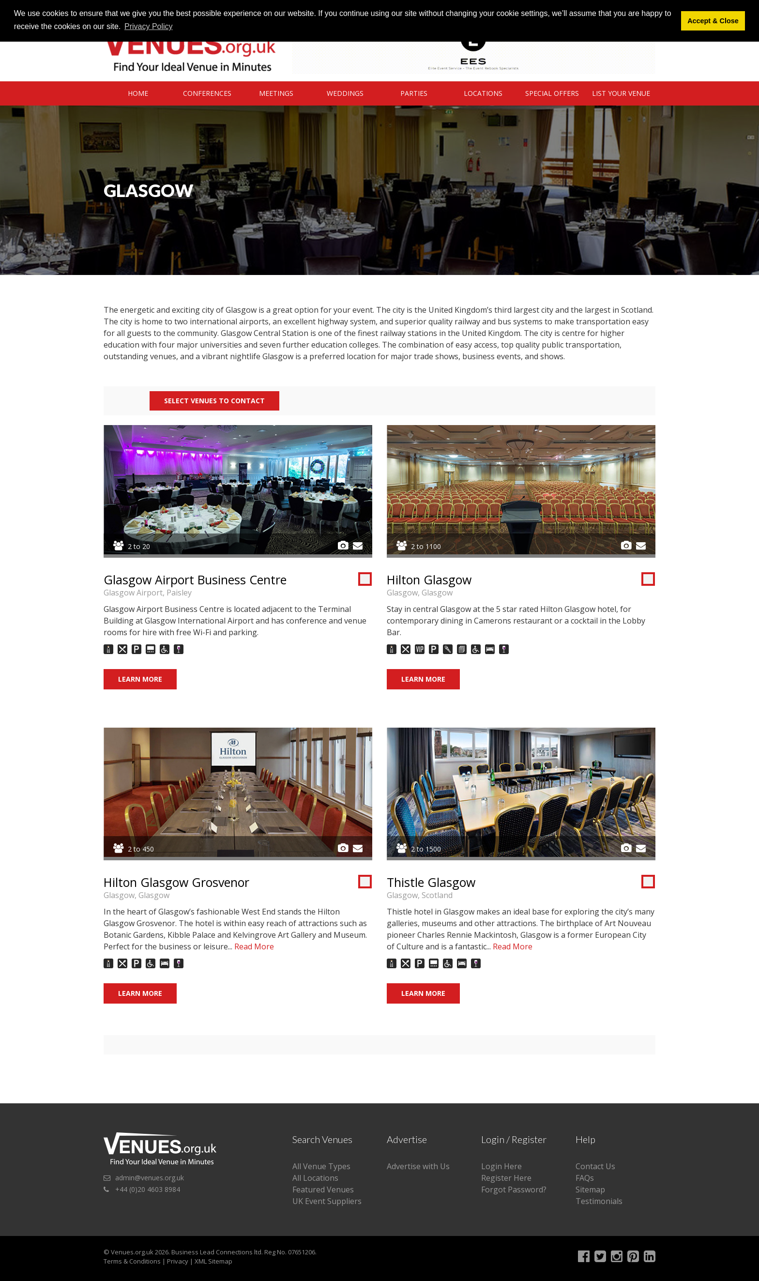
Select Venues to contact (214, 400)
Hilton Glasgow (429, 579)
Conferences (207, 93)
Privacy (177, 1261)
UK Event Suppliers (327, 1201)
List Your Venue (621, 93)
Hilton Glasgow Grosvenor (176, 882)
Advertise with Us (418, 1166)
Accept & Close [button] (713, 21)
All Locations (315, 1178)
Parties (413, 93)
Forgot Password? (513, 1189)
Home (138, 93)
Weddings (345, 93)
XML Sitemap (213, 1261)
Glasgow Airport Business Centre (195, 579)
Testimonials (599, 1201)
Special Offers (552, 93)
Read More (254, 946)
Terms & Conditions (132, 1261)
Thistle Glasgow (431, 882)
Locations (483, 93)
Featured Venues (323, 1189)
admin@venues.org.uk (149, 1177)
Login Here (501, 1166)
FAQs (585, 1178)
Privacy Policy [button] (148, 26)
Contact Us (595, 1166)
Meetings (276, 93)
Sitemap (590, 1189)
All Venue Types (321, 1166)
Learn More (140, 679)
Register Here (506, 1178)
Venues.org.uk (132, 1252)
